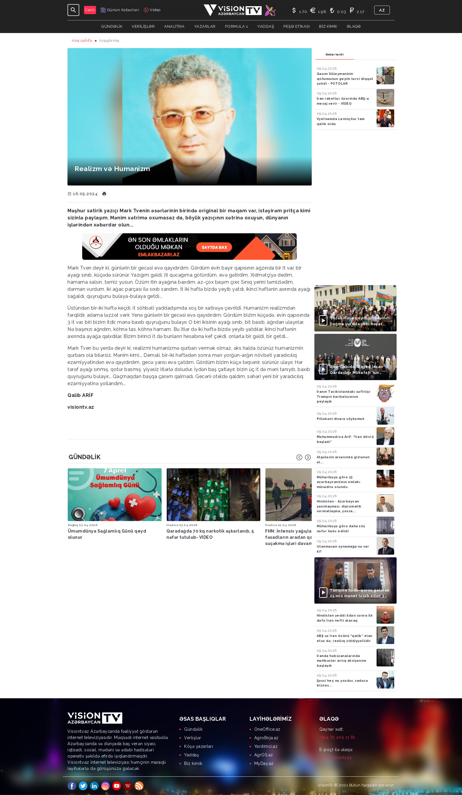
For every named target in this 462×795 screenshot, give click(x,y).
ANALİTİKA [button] (174, 26)
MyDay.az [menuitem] (264, 763)
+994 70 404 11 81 (337, 737)
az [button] (382, 10)
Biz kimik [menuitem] (193, 763)
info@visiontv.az (335, 757)
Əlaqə (354, 26)
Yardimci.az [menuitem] (266, 746)
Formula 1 (236, 26)
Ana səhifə (82, 40)
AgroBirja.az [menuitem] (266, 737)
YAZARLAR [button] (205, 26)
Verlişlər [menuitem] (192, 737)
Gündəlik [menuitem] (193, 729)
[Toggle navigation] (73, 10)
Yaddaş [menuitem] (191, 755)
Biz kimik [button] (328, 26)
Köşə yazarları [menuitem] (198, 746)
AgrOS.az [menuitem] (263, 755)
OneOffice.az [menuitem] (267, 729)
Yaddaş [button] (265, 26)
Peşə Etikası (296, 26)
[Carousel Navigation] (304, 457)
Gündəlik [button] (111, 26)
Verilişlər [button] (143, 26)
